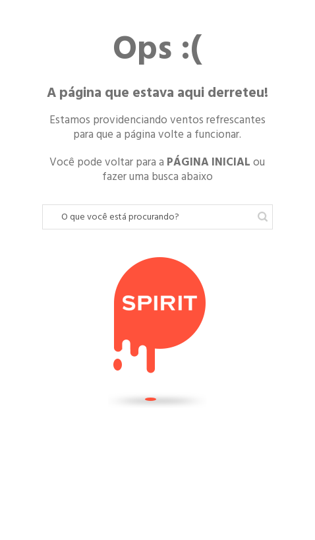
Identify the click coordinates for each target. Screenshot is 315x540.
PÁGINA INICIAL (208, 162)
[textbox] (157, 216)
